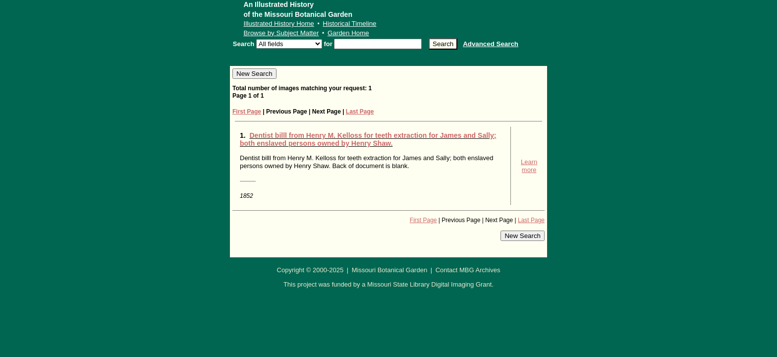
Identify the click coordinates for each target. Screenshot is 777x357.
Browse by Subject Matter (281, 33)
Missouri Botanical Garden (389, 270)
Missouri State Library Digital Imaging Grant (429, 284)
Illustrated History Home (279, 23)
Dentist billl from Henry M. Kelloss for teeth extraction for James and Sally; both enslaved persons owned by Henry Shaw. (368, 139)
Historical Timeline (349, 23)
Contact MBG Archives (468, 270)
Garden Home (348, 33)
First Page (246, 111)
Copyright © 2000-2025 (310, 270)
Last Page (360, 111)
